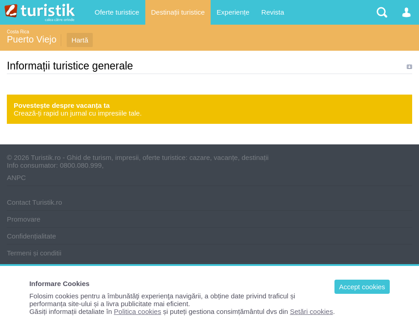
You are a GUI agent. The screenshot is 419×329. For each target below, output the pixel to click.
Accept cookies (362, 287)
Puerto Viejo (32, 39)
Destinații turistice (178, 12)
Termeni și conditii (34, 253)
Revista (272, 12)
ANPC (16, 177)
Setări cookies (311, 311)
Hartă (79, 40)
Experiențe (233, 12)
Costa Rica (18, 31)
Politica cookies (137, 311)
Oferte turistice (117, 12)
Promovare (23, 219)
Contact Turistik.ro (34, 202)
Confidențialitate (31, 236)
